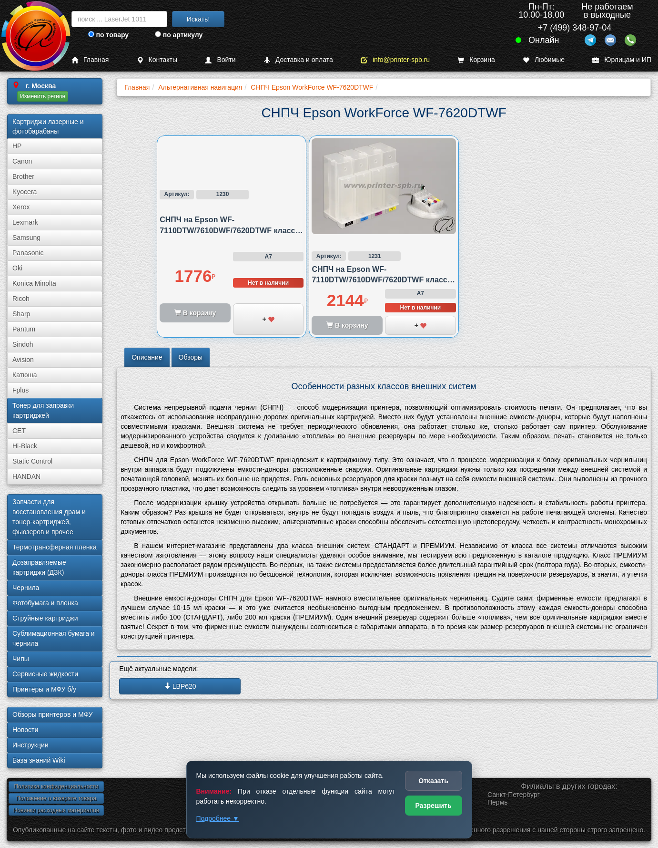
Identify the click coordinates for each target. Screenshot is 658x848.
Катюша (24, 375)
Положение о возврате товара (56, 798)
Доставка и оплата (298, 59)
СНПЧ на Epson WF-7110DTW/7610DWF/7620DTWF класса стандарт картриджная (229, 230)
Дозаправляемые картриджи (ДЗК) (39, 567)
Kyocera (24, 192)
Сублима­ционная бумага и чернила (53, 638)
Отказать (433, 781)
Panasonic (27, 253)
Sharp (21, 314)
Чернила (25, 587)
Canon (22, 161)
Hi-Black (24, 446)
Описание (147, 357)
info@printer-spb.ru (395, 59)
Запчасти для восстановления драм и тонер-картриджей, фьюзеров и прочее (49, 517)
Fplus (20, 390)
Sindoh (22, 344)
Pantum (23, 329)
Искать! (198, 19)
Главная (90, 59)
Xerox (21, 207)
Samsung (26, 237)
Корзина (476, 59)
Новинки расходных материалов (56, 810)
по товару (108, 35)
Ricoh (21, 298)
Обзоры (191, 357)
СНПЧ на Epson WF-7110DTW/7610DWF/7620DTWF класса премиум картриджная (381, 280)
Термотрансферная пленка (54, 547)
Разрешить (433, 805)
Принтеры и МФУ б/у (44, 689)
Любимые (544, 59)
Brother (23, 176)
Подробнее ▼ (217, 818)
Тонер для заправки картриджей (43, 410)
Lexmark (25, 222)
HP (16, 146)
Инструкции (30, 745)
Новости (25, 730)
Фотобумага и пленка (45, 603)
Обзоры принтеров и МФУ (52, 714)
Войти (220, 59)
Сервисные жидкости (45, 674)
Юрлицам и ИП (621, 59)
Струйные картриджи (45, 618)
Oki (17, 268)
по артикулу (179, 35)
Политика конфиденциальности (56, 786)
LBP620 (180, 686)
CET (19, 430)
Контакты (157, 59)
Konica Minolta (34, 283)
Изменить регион (42, 96)
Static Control (32, 461)
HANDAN (26, 476)
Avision (23, 359)
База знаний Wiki (38, 760)
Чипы (20, 658)
